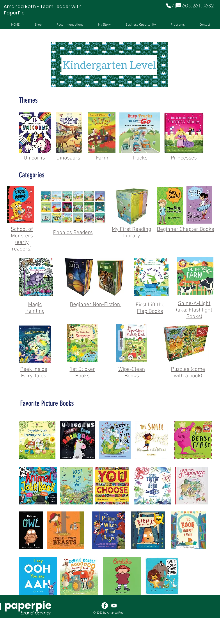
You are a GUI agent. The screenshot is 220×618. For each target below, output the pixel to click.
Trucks (139, 158)
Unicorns (34, 158)
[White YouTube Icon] (114, 605)
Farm (102, 158)
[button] (38, 24)
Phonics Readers (73, 232)
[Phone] (168, 6)
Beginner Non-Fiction (95, 304)
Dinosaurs (68, 158)
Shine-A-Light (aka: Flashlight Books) (194, 310)
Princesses (184, 158)
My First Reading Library (131, 232)
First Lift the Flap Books (150, 308)
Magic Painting (35, 308)
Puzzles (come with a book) (188, 372)
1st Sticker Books (82, 372)
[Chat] (178, 6)
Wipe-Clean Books (131, 372)
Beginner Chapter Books (185, 229)
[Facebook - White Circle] (104, 605)
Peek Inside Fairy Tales (33, 372)
